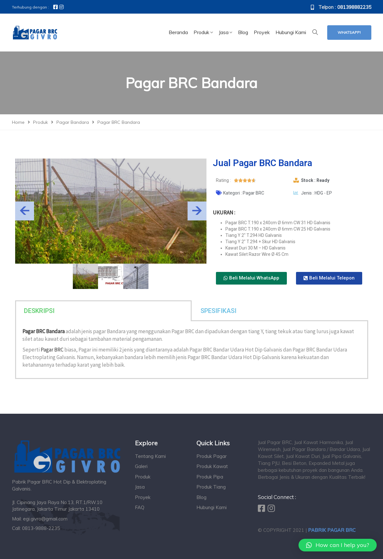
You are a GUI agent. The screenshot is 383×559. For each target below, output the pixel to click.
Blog (201, 497)
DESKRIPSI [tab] (39, 311)
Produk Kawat (212, 466)
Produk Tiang (211, 487)
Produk (142, 477)
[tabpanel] (191, 350)
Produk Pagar (211, 456)
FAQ (139, 507)
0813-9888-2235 (41, 528)
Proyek (142, 497)
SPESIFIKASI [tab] (218, 311)
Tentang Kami (150, 456)
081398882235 (354, 7)
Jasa (140, 487)
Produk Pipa (209, 477)
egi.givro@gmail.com (45, 519)
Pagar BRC (52, 349)
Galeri (141, 466)
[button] (251, 278)
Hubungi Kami (211, 507)
